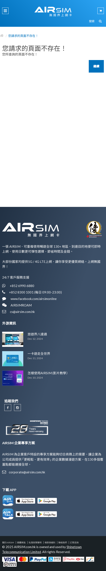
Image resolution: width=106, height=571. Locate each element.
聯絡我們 (62, 542)
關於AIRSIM (8, 542)
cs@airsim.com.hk (22, 312)
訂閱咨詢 (74, 542)
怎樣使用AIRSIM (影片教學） (48, 373)
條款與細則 (50, 542)
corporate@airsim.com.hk (27, 472)
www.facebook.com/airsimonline (33, 299)
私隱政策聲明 (35, 542)
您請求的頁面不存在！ (23, 36)
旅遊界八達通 (37, 334)
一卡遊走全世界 (39, 353)
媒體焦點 (21, 542)
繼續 (96, 66)
